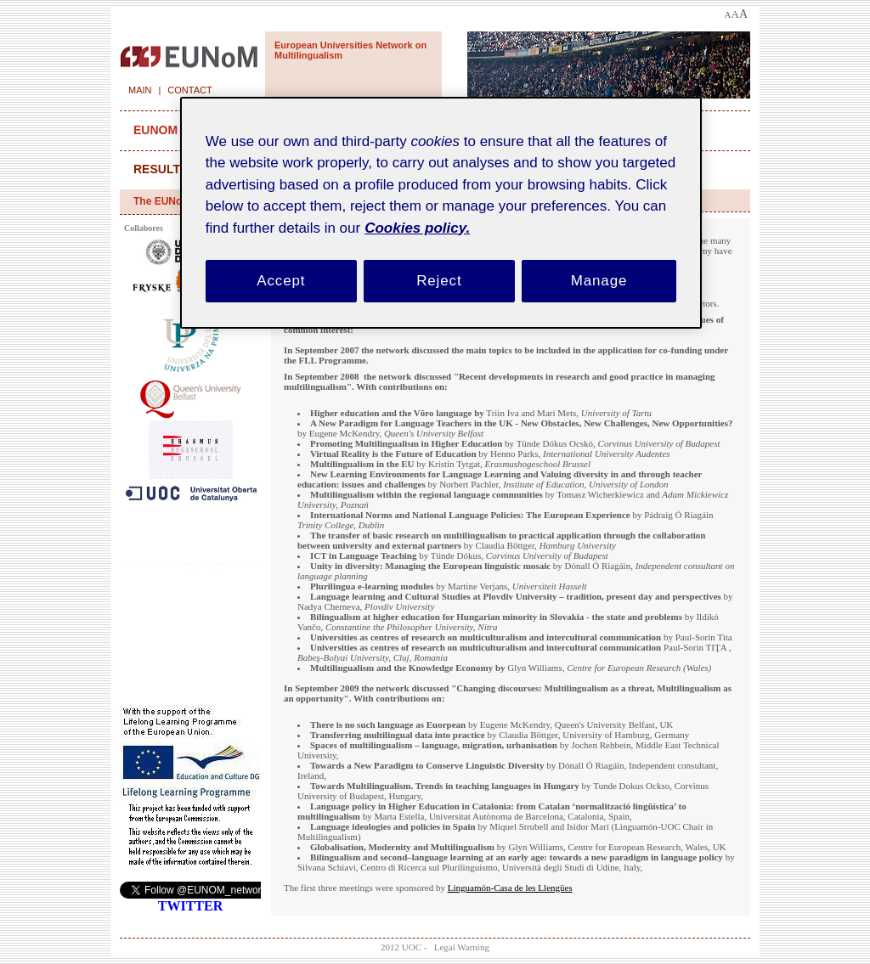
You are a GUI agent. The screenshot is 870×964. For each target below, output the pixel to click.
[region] (441, 213)
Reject (438, 281)
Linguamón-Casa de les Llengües (510, 887)
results (160, 169)
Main (140, 90)
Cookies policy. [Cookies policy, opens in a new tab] (417, 228)
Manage (599, 281)
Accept (281, 281)
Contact (189, 90)
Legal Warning (461, 947)
